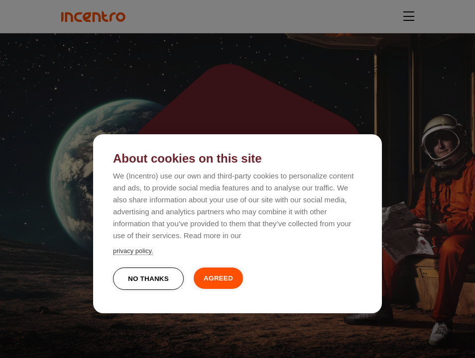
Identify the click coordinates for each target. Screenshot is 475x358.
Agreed (218, 278)
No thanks (148, 278)
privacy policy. (133, 251)
